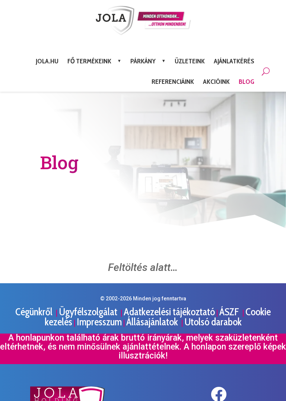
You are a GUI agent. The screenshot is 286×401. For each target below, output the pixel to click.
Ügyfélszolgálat (89, 312)
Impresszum (99, 322)
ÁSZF (230, 312)
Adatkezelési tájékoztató (169, 312)
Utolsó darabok (213, 322)
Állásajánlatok (153, 322)
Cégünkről (34, 312)
